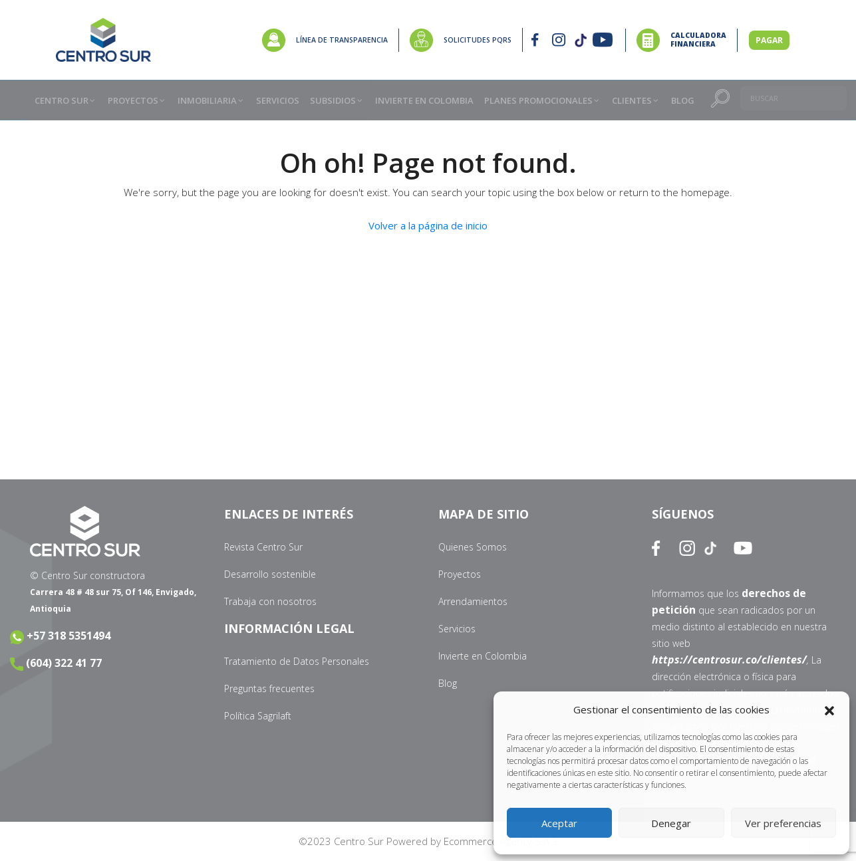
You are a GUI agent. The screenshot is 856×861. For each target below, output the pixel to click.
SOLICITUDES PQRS (477, 40)
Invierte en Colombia (482, 656)
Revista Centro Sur (263, 547)
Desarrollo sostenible (270, 574)
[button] (829, 710)
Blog (447, 683)
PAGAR (769, 40)
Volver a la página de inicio (428, 225)
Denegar (671, 823)
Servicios (457, 628)
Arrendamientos (472, 601)
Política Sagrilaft (257, 715)
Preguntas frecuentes (269, 688)
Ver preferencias (783, 823)
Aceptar (559, 823)
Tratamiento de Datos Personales (296, 661)
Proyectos (459, 574)
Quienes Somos (472, 547)
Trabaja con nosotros (270, 601)
